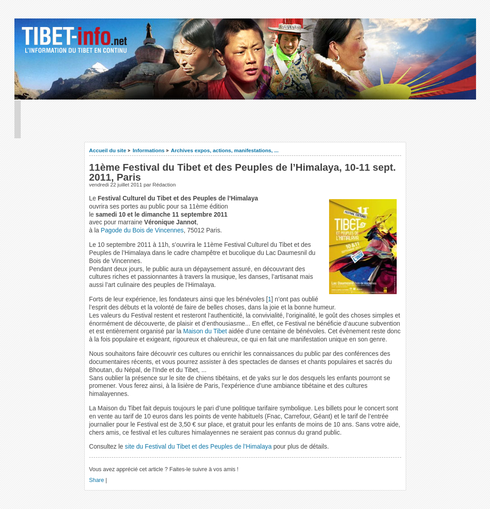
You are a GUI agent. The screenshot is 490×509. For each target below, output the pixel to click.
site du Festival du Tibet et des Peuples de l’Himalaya (198, 446)
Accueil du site (108, 150)
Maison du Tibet (205, 331)
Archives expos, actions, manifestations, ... (225, 150)
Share (96, 480)
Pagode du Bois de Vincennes (142, 230)
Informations (149, 150)
